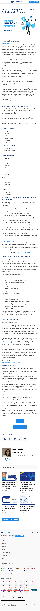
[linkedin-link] (35, 532)
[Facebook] (10, 439)
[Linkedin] (4, 439)
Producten (4, 543)
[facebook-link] (29, 532)
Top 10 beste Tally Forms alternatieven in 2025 (9, 508)
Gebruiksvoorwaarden (5, 605)
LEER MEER (20, 421)
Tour (3, 540)
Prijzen (3, 549)
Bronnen (4, 546)
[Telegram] (25, 439)
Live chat (11, 535)
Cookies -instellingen (15, 605)
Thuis (3, 6)
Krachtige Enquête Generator (23, 252)
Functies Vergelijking (6, 552)
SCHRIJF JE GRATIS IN (34, 1)
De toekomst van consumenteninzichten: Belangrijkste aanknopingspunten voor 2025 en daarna (27, 486)
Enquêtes (9, 6)
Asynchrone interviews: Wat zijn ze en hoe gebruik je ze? (27, 508)
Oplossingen (5, 555)
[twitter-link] (32, 532)
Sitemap (25, 604)
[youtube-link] (37, 532)
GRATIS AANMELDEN (20, 427)
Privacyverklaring (31, 604)
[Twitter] (15, 439)
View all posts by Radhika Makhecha (11, 460)
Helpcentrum (4, 535)
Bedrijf (3, 558)
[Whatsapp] (20, 439)
